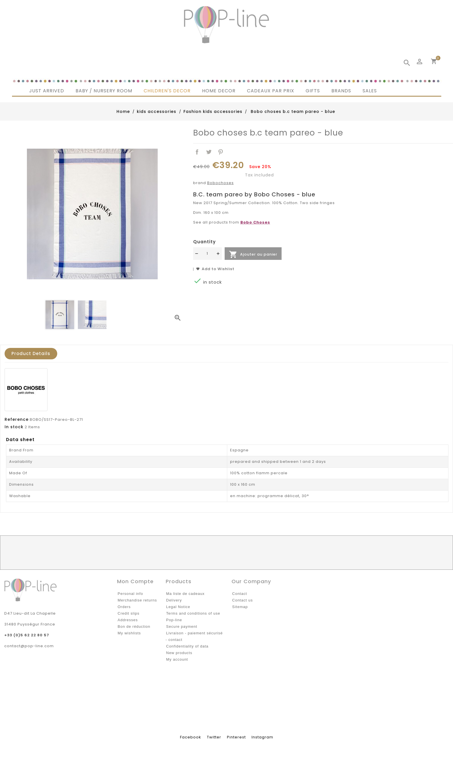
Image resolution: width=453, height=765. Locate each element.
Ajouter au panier (253, 254)
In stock (14, 426)
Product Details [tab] (30, 353)
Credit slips (128, 613)
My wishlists (129, 633)
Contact (239, 593)
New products (179, 653)
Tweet (209, 152)
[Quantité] (207, 253)
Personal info (130, 593)
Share (197, 152)
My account (177, 659)
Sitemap (240, 607)
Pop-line (174, 620)
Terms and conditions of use (193, 613)
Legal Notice (178, 607)
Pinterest (220, 152)
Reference (17, 419)
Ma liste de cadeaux (185, 593)
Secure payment (181, 626)
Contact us (242, 600)
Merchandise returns (137, 600)
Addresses (128, 620)
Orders (124, 607)
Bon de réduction (134, 626)
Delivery (174, 600)
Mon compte (135, 581)
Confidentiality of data (187, 646)
